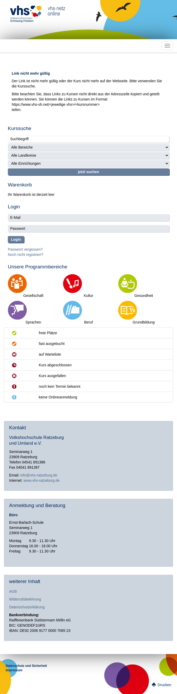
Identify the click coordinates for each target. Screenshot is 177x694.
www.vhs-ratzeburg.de (41, 480)
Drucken (161, 685)
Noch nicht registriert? (25, 254)
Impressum (14, 670)
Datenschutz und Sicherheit (26, 666)
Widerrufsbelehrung (25, 599)
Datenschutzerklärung (27, 607)
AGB (13, 591)
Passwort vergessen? (25, 249)
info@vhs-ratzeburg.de (38, 475)
